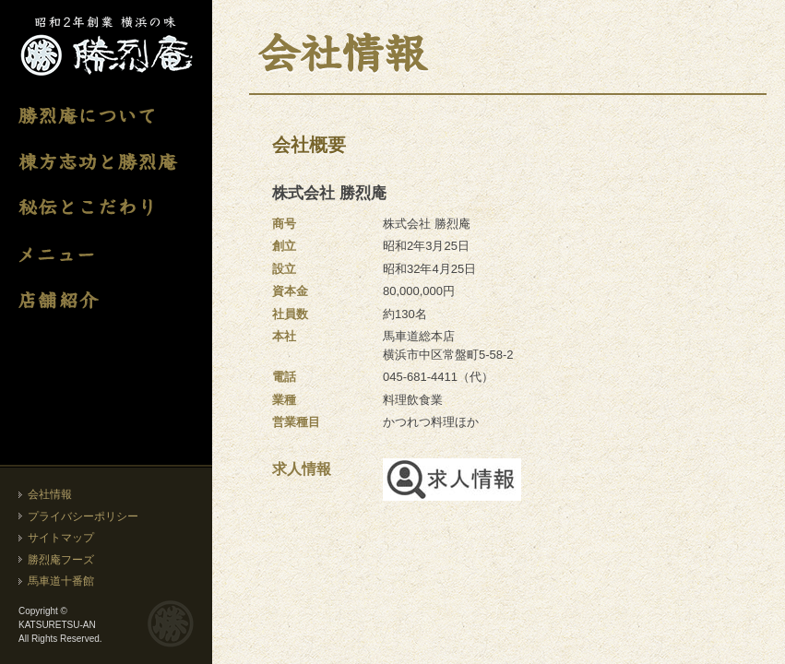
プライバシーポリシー (83, 516)
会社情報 (50, 494)
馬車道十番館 (61, 581)
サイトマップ (61, 537)
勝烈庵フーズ (61, 559)
